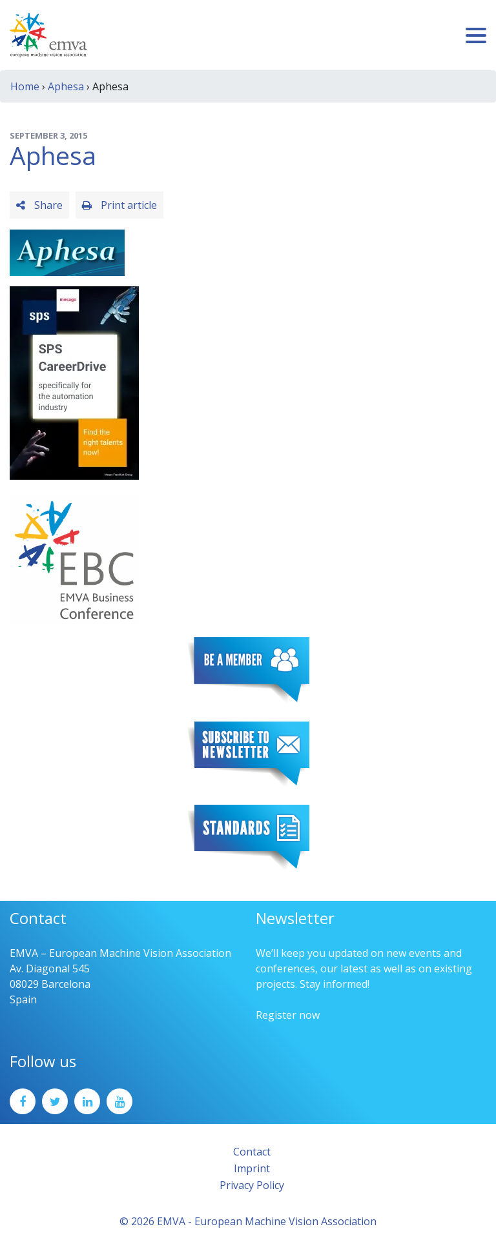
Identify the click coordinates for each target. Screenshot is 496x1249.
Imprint (252, 1168)
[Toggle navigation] (476, 35)
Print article (119, 205)
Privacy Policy (252, 1185)
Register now (288, 1015)
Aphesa (66, 86)
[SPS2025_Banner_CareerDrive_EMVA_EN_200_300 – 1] (74, 382)
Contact (252, 1152)
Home (24, 86)
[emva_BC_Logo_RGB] (74, 558)
